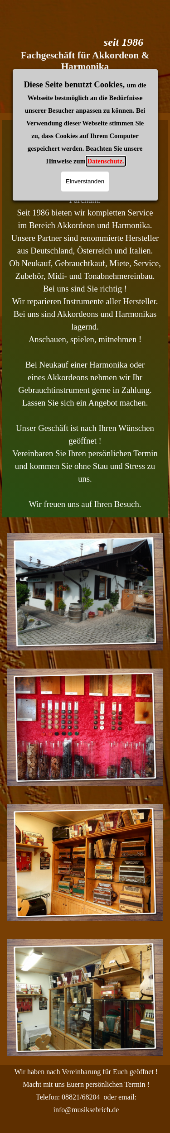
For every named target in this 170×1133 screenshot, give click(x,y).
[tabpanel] (85, 319)
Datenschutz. (105, 66)
